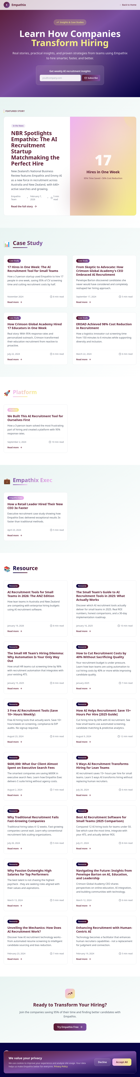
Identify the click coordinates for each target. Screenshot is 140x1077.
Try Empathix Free (70, 1027)
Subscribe (91, 77)
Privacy (123, 1053)
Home (105, 1053)
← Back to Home (128, 4)
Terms (133, 1053)
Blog (113, 1053)
